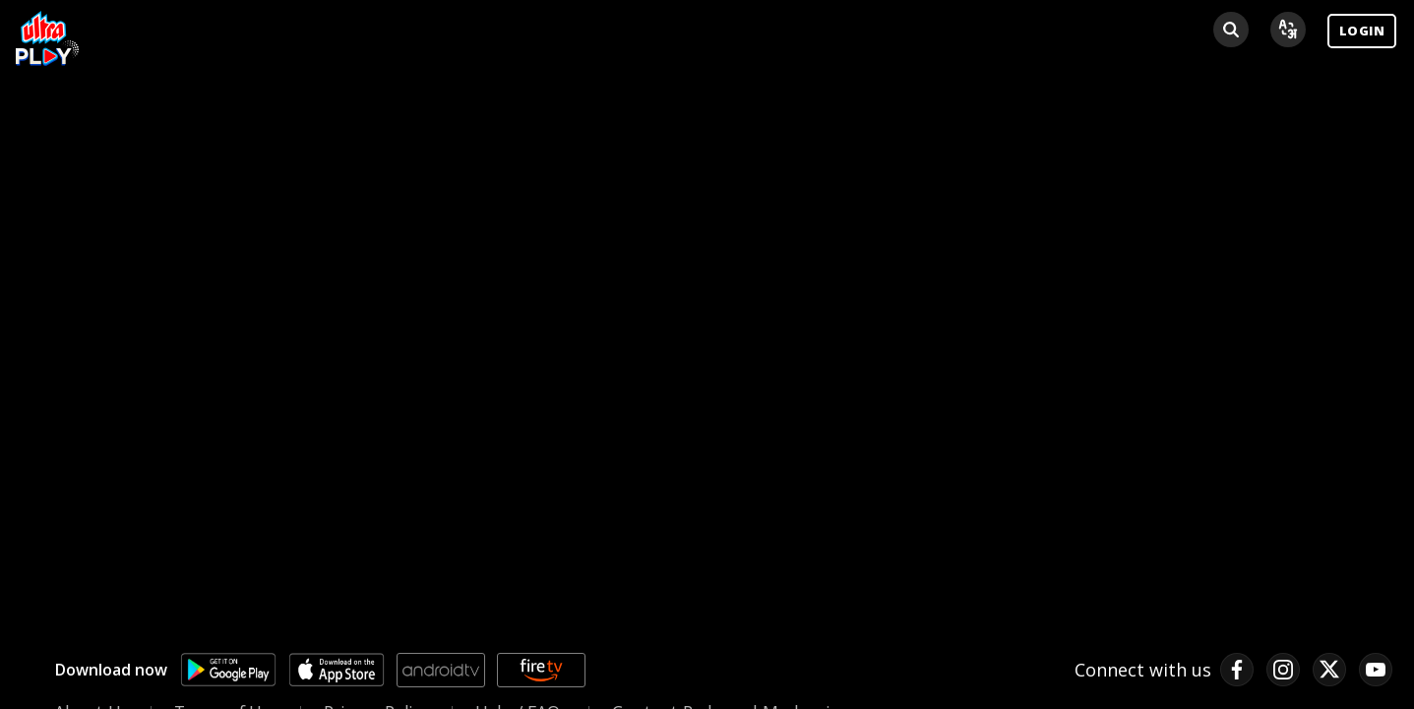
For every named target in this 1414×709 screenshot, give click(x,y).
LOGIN (1361, 30)
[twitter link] (1329, 669)
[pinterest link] (1375, 669)
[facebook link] (1237, 669)
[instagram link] (1283, 669)
